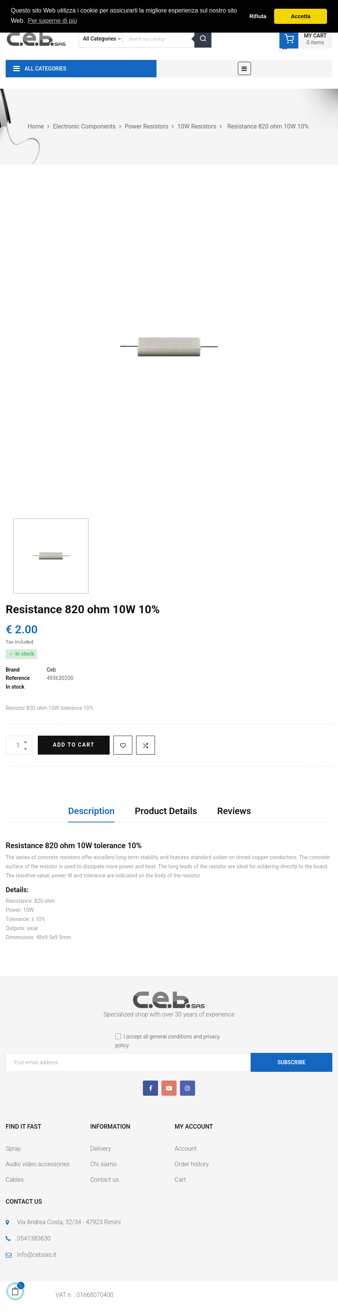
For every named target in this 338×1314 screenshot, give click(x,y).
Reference (18, 678)
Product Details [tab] (166, 811)
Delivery (100, 1148)
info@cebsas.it (36, 1254)
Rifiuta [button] (258, 16)
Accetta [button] (300, 16)
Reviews (234, 811)
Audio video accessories (38, 1164)
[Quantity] (19, 745)
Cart (180, 1179)
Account (186, 1148)
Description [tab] (91, 811)
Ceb (51, 670)
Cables (15, 1179)
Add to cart (74, 745)
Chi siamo (103, 1164)
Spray (13, 1148)
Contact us (104, 1179)
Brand (13, 670)
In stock (15, 687)
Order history (192, 1164)
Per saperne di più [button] (52, 20)
